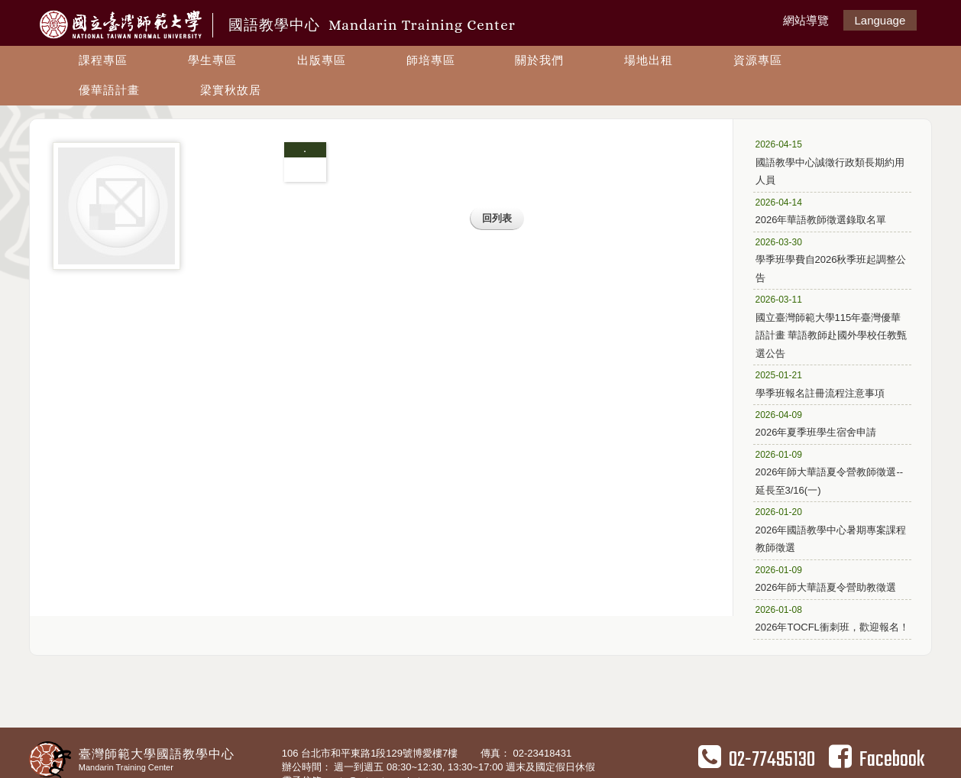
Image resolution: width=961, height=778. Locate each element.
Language (880, 20)
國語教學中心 (372, 25)
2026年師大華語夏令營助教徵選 (827, 578)
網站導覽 (806, 20)
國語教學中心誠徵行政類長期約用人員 (830, 161)
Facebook (876, 759)
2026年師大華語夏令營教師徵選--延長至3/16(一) (830, 471)
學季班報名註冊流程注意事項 (827, 383)
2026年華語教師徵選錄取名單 (827, 210)
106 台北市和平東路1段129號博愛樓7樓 (371, 753)
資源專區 (757, 59)
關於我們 (539, 59)
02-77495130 (756, 759)
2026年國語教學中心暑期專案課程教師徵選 (831, 528)
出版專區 (321, 59)
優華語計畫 (109, 89)
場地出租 (648, 59)
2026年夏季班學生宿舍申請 (827, 423)
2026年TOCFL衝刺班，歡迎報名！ (832, 618)
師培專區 (430, 59)
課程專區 (103, 59)
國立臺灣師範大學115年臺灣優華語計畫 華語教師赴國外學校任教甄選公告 (832, 325)
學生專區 (212, 59)
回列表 (497, 218)
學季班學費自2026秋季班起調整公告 (831, 259)
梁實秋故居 (230, 89)
